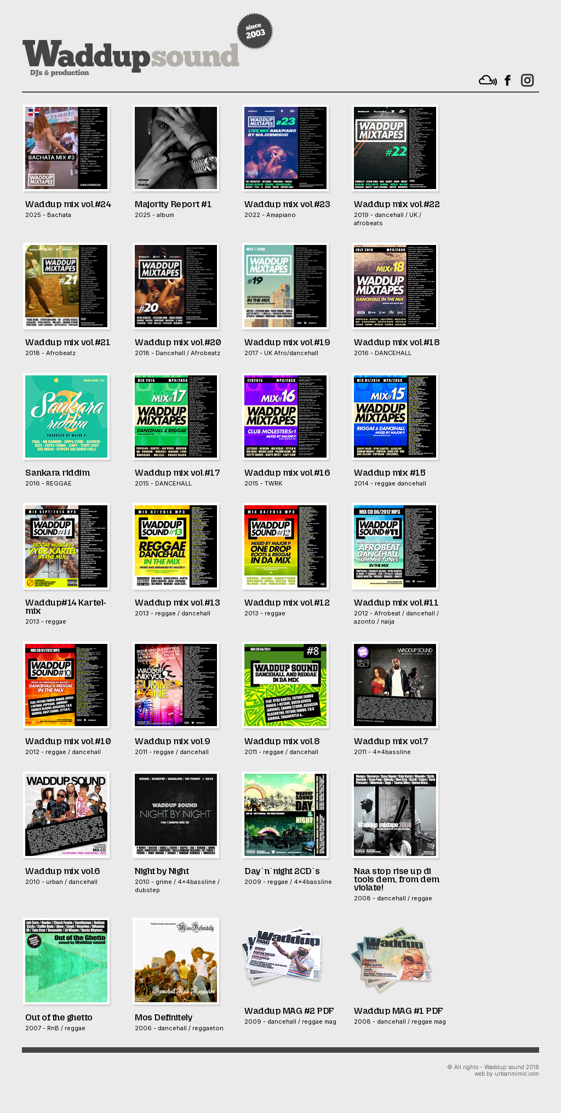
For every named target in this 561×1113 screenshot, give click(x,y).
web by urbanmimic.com (506, 1073)
